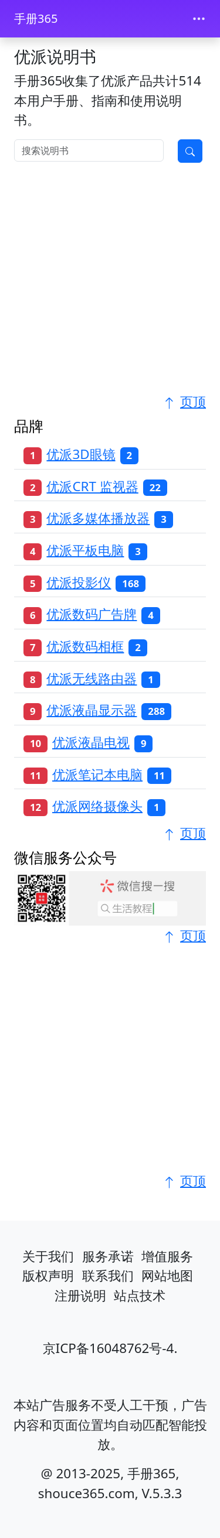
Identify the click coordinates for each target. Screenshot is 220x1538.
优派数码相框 (85, 646)
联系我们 (108, 1275)
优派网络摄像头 (97, 806)
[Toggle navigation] (199, 18)
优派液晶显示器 (91, 710)
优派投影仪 (78, 582)
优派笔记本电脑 (97, 774)
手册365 (35, 18)
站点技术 (139, 1295)
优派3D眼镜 (80, 454)
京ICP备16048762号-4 (108, 1348)
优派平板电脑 (85, 550)
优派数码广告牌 (91, 614)
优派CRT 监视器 (92, 486)
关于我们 (48, 1256)
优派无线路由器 (91, 678)
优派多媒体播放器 (98, 518)
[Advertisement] (110, 282)
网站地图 (167, 1275)
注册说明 (80, 1295)
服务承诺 (108, 1256)
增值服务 (167, 1256)
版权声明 (48, 1275)
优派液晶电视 (91, 742)
